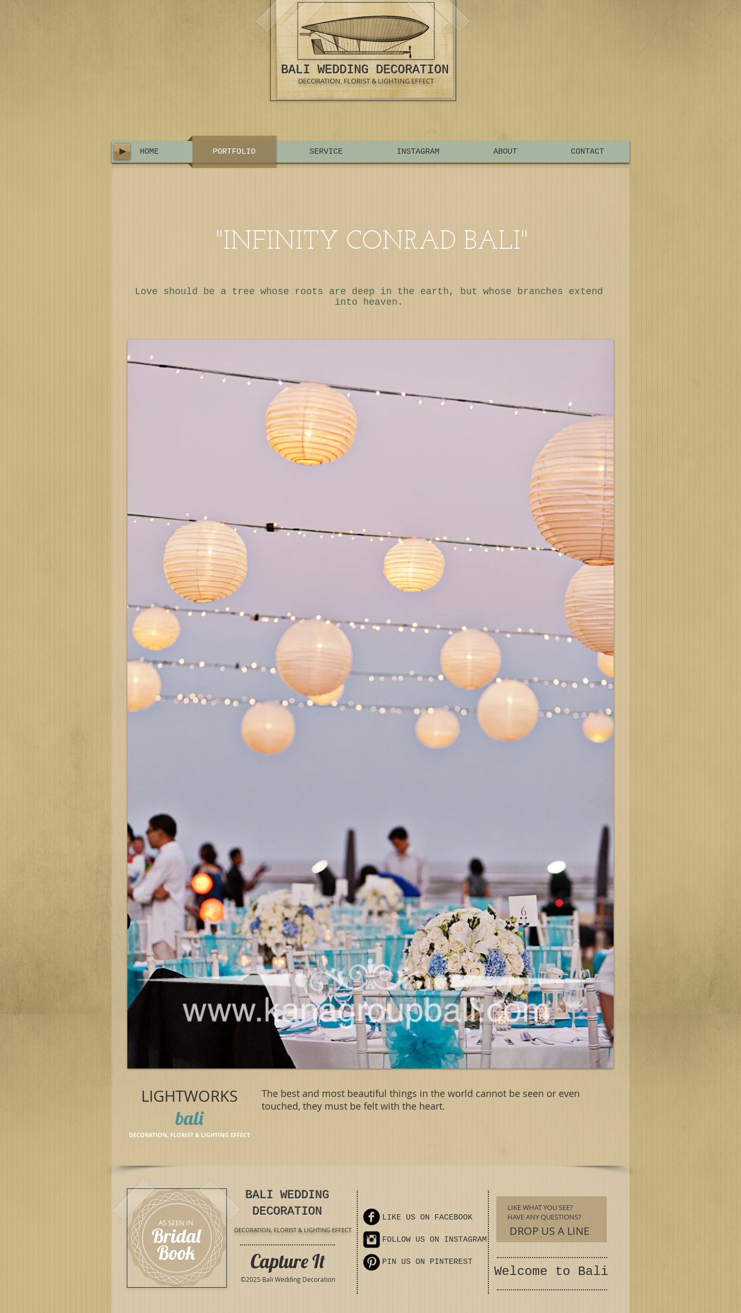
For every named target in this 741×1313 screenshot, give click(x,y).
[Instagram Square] (371, 1239)
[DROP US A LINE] (549, 1231)
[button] (370, 704)
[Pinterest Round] (371, 1262)
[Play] (122, 152)
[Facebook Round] (371, 1216)
